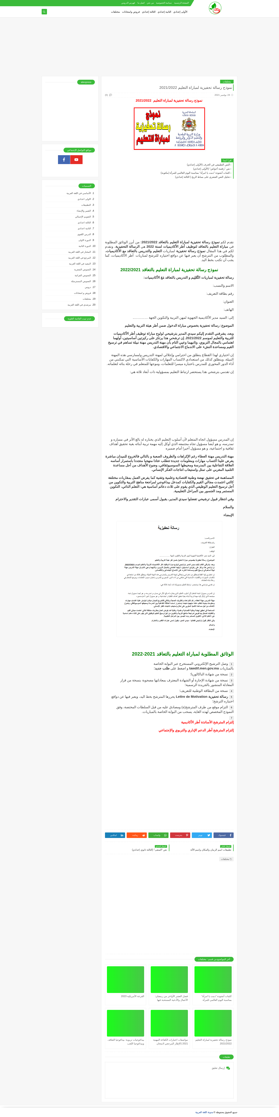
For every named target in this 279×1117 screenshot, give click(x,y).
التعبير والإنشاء (84, 210)
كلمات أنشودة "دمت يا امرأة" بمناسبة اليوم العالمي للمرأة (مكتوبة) (195, 172)
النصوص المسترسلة (81, 281)
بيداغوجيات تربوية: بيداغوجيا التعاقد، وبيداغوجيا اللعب (125, 1041)
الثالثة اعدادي (84, 222)
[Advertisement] (139, 48)
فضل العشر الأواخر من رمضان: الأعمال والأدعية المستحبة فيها (171, 998)
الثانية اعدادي (84, 228)
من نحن (150, 3)
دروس (88, 287)
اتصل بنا (141, 3)
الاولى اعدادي (84, 199)
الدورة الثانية (85, 246)
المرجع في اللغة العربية (79, 257)
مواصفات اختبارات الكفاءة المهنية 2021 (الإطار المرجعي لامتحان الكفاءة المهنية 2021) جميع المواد (170, 1041)
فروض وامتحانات (131, 11)
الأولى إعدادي (180, 11)
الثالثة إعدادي (149, 11)
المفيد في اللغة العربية (80, 263)
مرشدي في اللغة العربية (79, 304)
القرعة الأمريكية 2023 (132, 996)
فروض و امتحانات (82, 293)
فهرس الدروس (128, 3)
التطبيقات (86, 205)
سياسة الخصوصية (164, 3)
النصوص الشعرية (82, 269)
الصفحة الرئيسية (181, 3)
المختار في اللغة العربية (79, 252)
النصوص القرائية (83, 275)
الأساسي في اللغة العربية (79, 193)
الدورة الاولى (84, 240)
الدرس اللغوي (84, 234)
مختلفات (115, 11)
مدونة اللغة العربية (204, 1112)
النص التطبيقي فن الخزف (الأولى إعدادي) (208, 164)
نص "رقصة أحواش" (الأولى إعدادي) (211, 168)
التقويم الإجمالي (83, 216)
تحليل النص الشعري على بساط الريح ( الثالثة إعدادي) (202, 176)
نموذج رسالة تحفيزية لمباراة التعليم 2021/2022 (213, 1041)
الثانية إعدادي (164, 11)
